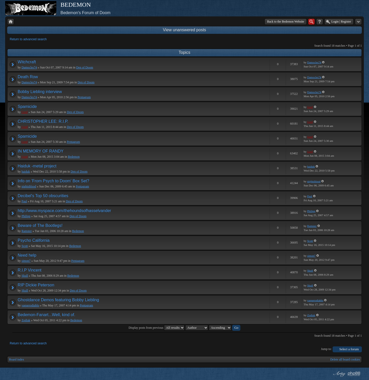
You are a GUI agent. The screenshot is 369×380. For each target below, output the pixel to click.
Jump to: (326, 349)
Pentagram (84, 97)
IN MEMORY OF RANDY (41, 151)
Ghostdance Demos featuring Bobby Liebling (58, 300)
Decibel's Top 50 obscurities (43, 196)
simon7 (26, 261)
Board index (16, 359)
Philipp (26, 216)
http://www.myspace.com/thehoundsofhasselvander (64, 210)
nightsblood (29, 186)
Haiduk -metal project (37, 166)
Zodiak (26, 320)
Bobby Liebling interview (40, 91)
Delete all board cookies (345, 359)
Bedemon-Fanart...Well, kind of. (46, 315)
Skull (25, 275)
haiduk (26, 171)
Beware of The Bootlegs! (40, 225)
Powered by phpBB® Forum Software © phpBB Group (354, 373)
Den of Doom (84, 67)
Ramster (27, 231)
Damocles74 (29, 67)
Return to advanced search (28, 39)
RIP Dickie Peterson (36, 285)
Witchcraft (27, 62)
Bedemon (74, 156)
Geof (25, 112)
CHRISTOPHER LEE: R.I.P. (43, 121)
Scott (25, 246)
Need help (27, 255)
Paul (24, 201)
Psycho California (34, 240)
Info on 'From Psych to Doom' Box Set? (53, 181)
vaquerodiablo (30, 305)
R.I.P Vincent (30, 270)
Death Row (28, 77)
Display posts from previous (157, 327)
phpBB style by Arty (338, 373)
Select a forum (349, 349)
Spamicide (27, 106)
